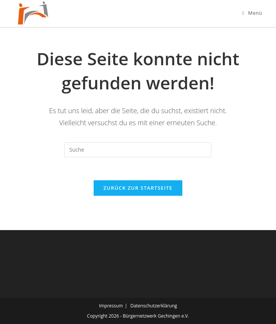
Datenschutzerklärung (153, 306)
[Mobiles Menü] (252, 12)
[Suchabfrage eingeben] (137, 149)
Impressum (111, 306)
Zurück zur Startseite (138, 187)
